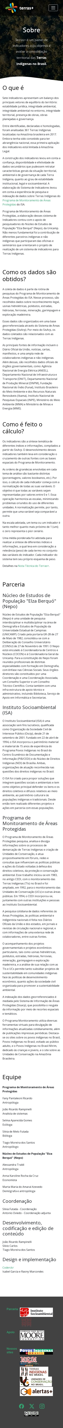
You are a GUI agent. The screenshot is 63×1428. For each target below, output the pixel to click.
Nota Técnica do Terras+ (33, 566)
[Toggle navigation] (53, 7)
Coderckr (8, 1267)
